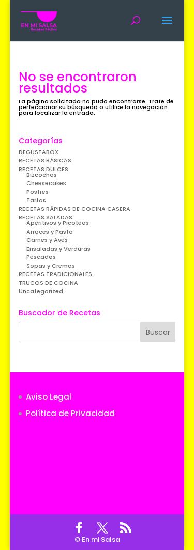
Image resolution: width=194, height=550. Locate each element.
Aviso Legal (48, 396)
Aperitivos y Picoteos (57, 223)
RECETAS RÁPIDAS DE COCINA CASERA (74, 209)
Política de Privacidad (70, 413)
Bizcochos (41, 175)
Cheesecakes (46, 183)
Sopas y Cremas (50, 266)
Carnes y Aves (47, 240)
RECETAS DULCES (43, 169)
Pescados (41, 257)
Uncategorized (41, 291)
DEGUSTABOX (38, 152)
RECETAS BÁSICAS (45, 160)
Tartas (36, 200)
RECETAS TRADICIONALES (55, 274)
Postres (37, 192)
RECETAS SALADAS (45, 217)
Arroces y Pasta (49, 231)
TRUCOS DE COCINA (48, 283)
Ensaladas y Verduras (58, 249)
